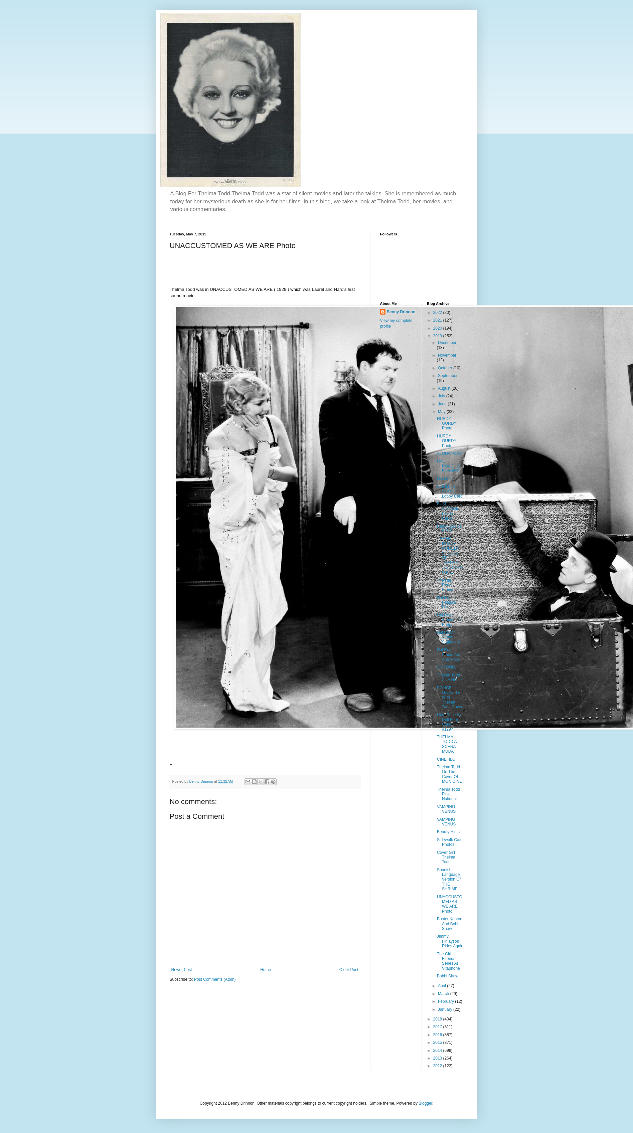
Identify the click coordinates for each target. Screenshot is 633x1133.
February (446, 1001)
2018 (438, 1019)
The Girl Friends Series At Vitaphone (448, 961)
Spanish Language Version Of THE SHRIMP (449, 880)
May (442, 411)
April (442, 985)
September (448, 375)
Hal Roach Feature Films (446, 602)
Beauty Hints (448, 831)
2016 (438, 1034)
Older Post (348, 969)
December (447, 342)
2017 (438, 1026)
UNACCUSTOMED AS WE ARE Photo (449, 904)
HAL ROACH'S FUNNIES (448, 466)
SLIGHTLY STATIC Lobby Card (450, 491)
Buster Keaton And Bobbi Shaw (449, 924)
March (444, 993)
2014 (438, 1050)
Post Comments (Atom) (215, 979)
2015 (438, 1042)
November (447, 355)
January (445, 1009)
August (445, 388)
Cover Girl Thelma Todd (446, 857)
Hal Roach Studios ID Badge (448, 620)
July (442, 396)
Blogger (425, 1103)
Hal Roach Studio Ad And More (448, 654)
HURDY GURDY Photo (446, 423)
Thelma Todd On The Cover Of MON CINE (449, 774)
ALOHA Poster (450, 453)
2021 (438, 320)
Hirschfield (446, 479)
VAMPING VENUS (446, 809)
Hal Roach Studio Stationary (448, 637)
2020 (438, 328)
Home (265, 969)
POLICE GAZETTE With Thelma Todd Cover (449, 698)
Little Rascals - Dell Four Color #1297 (450, 722)
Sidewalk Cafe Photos (450, 842)
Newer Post (181, 969)
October (445, 368)
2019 (438, 336)
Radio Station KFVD (449, 528)
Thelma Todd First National (448, 794)
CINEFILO (446, 759)
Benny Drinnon (401, 312)
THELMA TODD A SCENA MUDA (447, 744)
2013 (438, 1058)
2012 (438, 1066)
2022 (438, 312)
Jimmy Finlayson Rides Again (450, 941)
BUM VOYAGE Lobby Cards (448, 511)
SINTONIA (446, 667)
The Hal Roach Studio (445, 585)
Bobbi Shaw (447, 976)
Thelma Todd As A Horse (449, 677)
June (443, 404)
